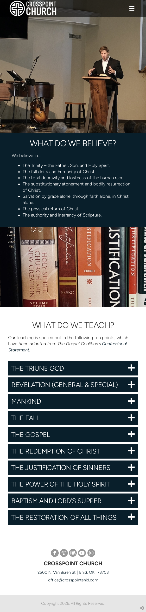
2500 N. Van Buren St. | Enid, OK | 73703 (73, 572)
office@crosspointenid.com (73, 580)
